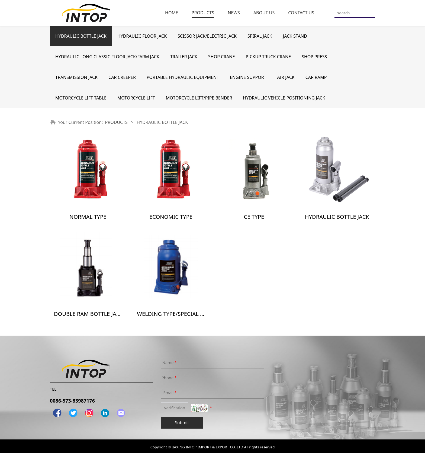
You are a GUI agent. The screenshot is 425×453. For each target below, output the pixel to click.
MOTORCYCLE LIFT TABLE (81, 98)
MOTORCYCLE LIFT (136, 98)
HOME (171, 13)
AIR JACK (286, 77)
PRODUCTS (203, 13)
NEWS (234, 13)
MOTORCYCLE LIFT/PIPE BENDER (199, 98)
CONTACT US (301, 13)
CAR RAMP (316, 77)
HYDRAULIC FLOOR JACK (142, 36)
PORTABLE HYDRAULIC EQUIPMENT (183, 77)
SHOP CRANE (221, 57)
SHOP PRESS (314, 57)
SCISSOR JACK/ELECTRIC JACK (207, 36)
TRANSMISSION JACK (76, 77)
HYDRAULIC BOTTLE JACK (81, 36)
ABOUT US (264, 13)
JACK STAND (295, 36)
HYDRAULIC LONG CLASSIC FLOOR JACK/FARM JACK (107, 57)
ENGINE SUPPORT (248, 77)
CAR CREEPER (122, 77)
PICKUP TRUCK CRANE (268, 57)
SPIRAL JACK (259, 36)
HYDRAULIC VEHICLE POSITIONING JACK (284, 98)
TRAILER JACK (183, 57)
